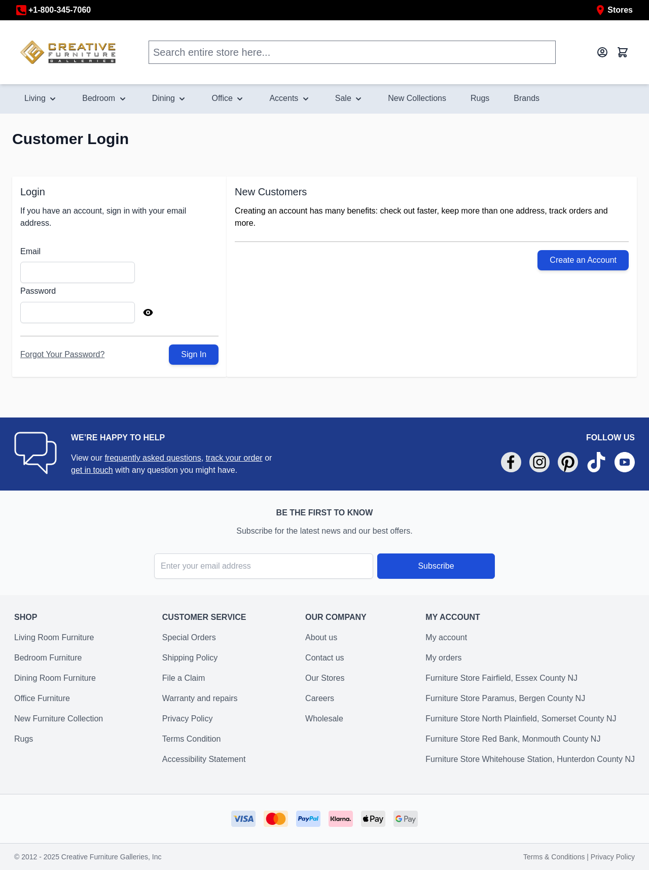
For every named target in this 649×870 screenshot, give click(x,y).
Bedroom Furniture (48, 657)
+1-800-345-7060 (53, 10)
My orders (443, 657)
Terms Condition (191, 739)
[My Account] (602, 52)
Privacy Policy (187, 718)
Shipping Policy (190, 657)
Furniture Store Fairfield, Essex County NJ (501, 678)
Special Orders (189, 637)
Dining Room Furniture (55, 678)
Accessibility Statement (204, 759)
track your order (234, 458)
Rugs (23, 739)
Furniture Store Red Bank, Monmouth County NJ (512, 739)
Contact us (324, 657)
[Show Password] (148, 312)
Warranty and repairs (200, 698)
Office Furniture (42, 698)
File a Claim (183, 678)
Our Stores (324, 678)
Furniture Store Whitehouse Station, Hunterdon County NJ (530, 759)
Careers (319, 698)
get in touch (92, 470)
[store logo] (68, 52)
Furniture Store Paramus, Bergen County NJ (505, 698)
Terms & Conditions (555, 857)
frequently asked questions (152, 458)
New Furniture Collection (58, 718)
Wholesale (324, 718)
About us (321, 637)
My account (446, 637)
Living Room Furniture (54, 637)
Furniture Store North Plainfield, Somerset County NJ (520, 718)
